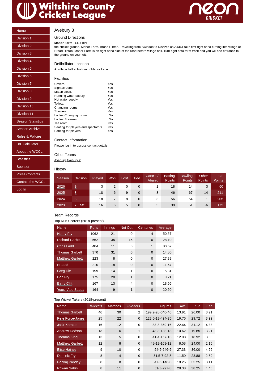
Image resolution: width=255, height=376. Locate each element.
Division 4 (24, 61)
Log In (21, 189)
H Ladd (62, 265)
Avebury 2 (74, 160)
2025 (61, 192)
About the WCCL (29, 151)
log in (68, 145)
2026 (61, 186)
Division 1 (24, 38)
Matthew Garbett (70, 258)
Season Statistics (30, 121)
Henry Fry (64, 234)
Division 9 (24, 99)
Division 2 (24, 46)
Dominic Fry (66, 356)
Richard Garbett (69, 240)
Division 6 (24, 76)
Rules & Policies (29, 136)
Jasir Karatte (66, 325)
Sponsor (23, 167)
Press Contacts (28, 174)
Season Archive (29, 129)
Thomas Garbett (69, 252)
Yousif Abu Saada (70, 290)
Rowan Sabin (67, 368)
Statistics (23, 159)
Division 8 (24, 91)
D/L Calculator (27, 144)
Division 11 (25, 114)
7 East (80, 205)
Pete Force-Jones (71, 318)
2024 (61, 199)
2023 (61, 205)
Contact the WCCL (31, 182)
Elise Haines (66, 349)
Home (21, 31)
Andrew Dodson (69, 331)
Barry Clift (64, 283)
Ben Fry (63, 277)
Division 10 (25, 106)
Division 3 (24, 53)
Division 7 (24, 83)
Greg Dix (64, 271)
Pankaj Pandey (69, 362)
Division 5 (24, 68)
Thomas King (67, 337)
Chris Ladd (65, 246)
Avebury (60, 160)
